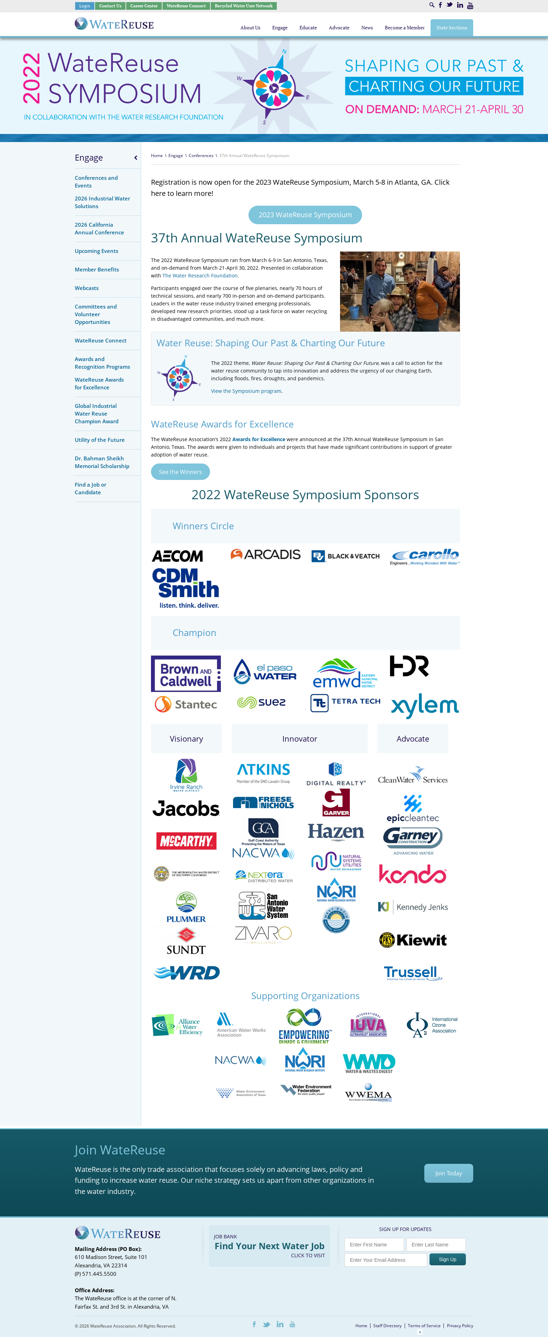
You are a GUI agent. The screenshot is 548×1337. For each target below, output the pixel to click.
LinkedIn (460, 5)
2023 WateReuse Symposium (305, 214)
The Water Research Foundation (200, 275)
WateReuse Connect (186, 5)
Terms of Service (424, 1326)
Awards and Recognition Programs (102, 362)
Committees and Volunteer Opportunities (96, 314)
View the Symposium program (246, 391)
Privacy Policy (460, 1326)
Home (157, 155)
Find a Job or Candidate (90, 488)
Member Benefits (97, 269)
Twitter (449, 4)
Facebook (440, 5)
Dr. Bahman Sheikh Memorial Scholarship (102, 462)
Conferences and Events (96, 181)
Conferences (201, 155)
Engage (89, 157)
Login (84, 5)
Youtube (470, 5)
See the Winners (180, 472)
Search (432, 5)
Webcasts (87, 287)
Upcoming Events (96, 250)
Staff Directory (387, 1326)
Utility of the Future (100, 439)
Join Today (448, 1173)
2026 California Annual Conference (99, 228)
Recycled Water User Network (244, 5)
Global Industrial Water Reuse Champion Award (96, 413)
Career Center (144, 5)
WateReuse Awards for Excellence (99, 383)
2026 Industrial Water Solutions (102, 202)
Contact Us (110, 5)
